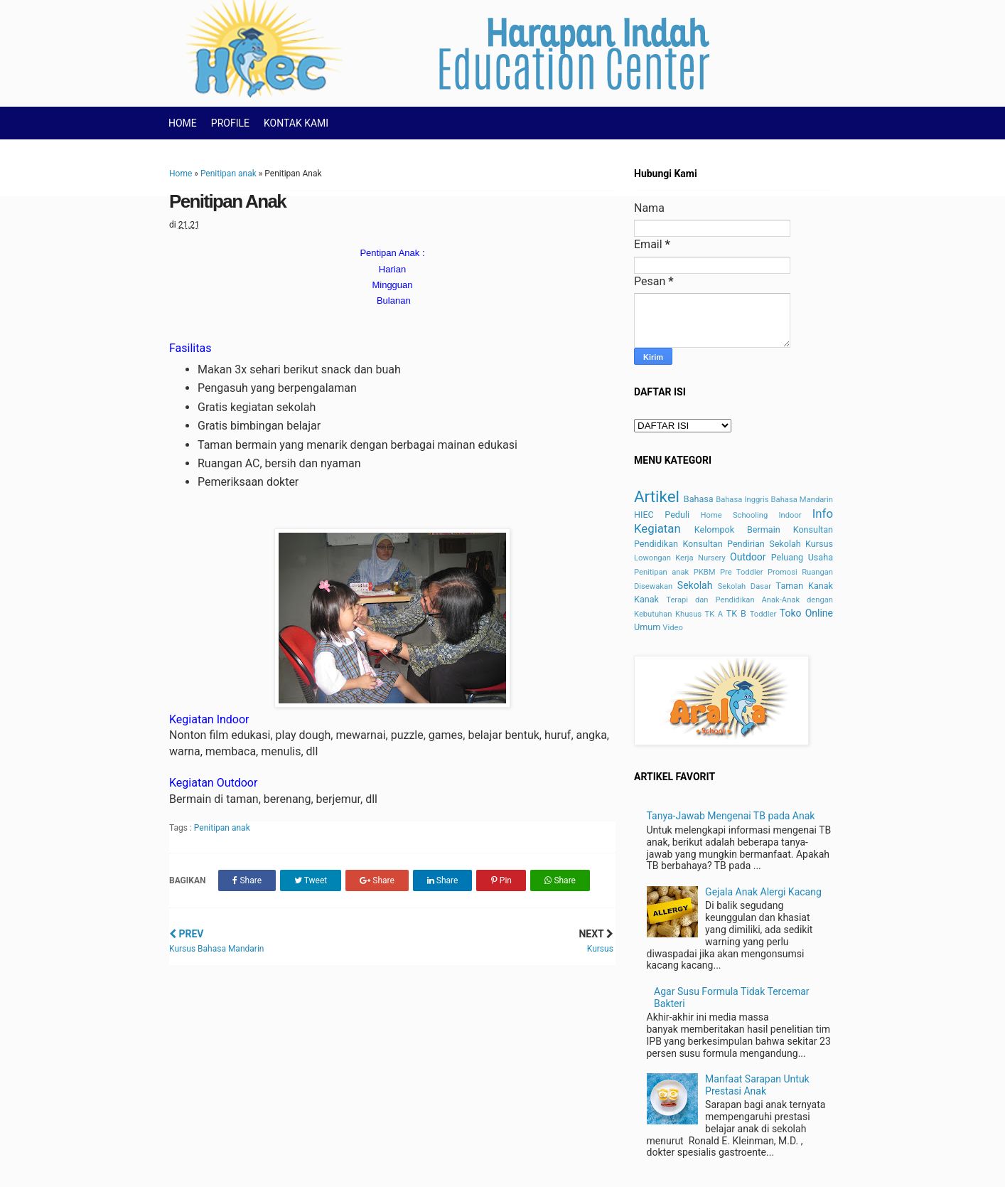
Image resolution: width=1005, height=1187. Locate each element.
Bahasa (699, 499)
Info (822, 513)
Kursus (819, 543)
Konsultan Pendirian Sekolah (741, 543)
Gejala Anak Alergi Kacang (763, 892)
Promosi (782, 572)
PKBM (705, 572)
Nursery (712, 558)
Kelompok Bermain (737, 529)
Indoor (789, 515)
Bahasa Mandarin (802, 499)
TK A (714, 614)
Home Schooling (734, 515)
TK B (736, 613)
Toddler (763, 614)
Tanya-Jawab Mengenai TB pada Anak (731, 815)
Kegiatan (657, 528)
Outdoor (748, 557)
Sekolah (695, 585)
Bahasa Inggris (742, 499)
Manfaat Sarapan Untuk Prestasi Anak (757, 1085)
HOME (182, 123)
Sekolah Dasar (744, 586)
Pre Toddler (741, 572)
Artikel (656, 496)
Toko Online (806, 613)
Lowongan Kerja (664, 558)
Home (180, 174)
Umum (647, 627)
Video (672, 627)
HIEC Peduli (661, 514)
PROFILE (230, 123)
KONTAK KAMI (296, 123)
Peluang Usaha (802, 557)
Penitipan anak (228, 174)
